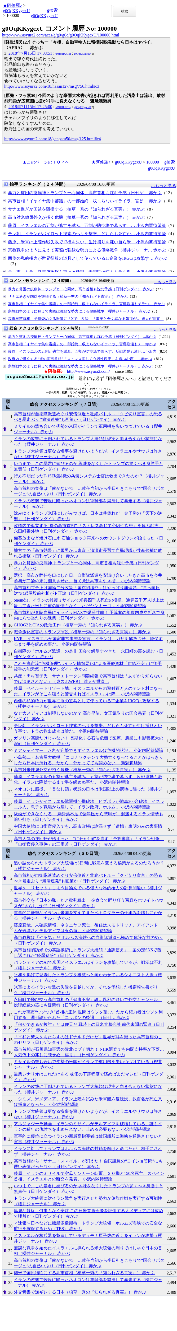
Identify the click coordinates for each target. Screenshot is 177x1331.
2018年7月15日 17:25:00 (30, 106)
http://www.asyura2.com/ (88, 371)
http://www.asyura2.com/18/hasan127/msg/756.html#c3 (51, 86)
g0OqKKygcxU (16, 10)
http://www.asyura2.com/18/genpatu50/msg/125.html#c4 (52, 139)
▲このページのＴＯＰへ (46, 162)
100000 (152, 162)
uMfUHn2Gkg (63, 53)
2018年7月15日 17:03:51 (30, 53)
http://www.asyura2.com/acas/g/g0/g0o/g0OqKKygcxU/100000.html (60, 35)
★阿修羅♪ (12, 5)
